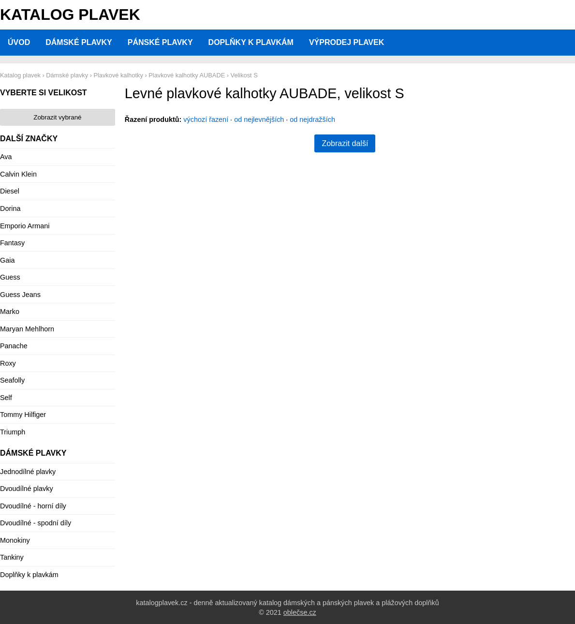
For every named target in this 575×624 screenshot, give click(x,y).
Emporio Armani (24, 226)
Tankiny (12, 557)
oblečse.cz (299, 612)
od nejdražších (312, 119)
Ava (6, 157)
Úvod (19, 42)
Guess (10, 277)
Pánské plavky (160, 42)
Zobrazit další (345, 143)
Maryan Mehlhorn (27, 329)
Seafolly (12, 380)
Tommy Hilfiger (23, 414)
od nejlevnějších (259, 119)
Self (6, 397)
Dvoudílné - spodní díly (35, 523)
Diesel (9, 191)
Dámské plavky (78, 42)
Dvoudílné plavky (26, 488)
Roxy (8, 363)
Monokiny (15, 540)
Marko (9, 311)
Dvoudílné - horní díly (33, 506)
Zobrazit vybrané (57, 117)
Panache (14, 346)
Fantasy (12, 243)
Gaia (7, 260)
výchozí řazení (205, 119)
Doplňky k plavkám (251, 42)
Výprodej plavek (346, 42)
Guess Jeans (20, 294)
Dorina (10, 208)
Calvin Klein (18, 174)
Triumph (12, 432)
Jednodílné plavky (28, 471)
